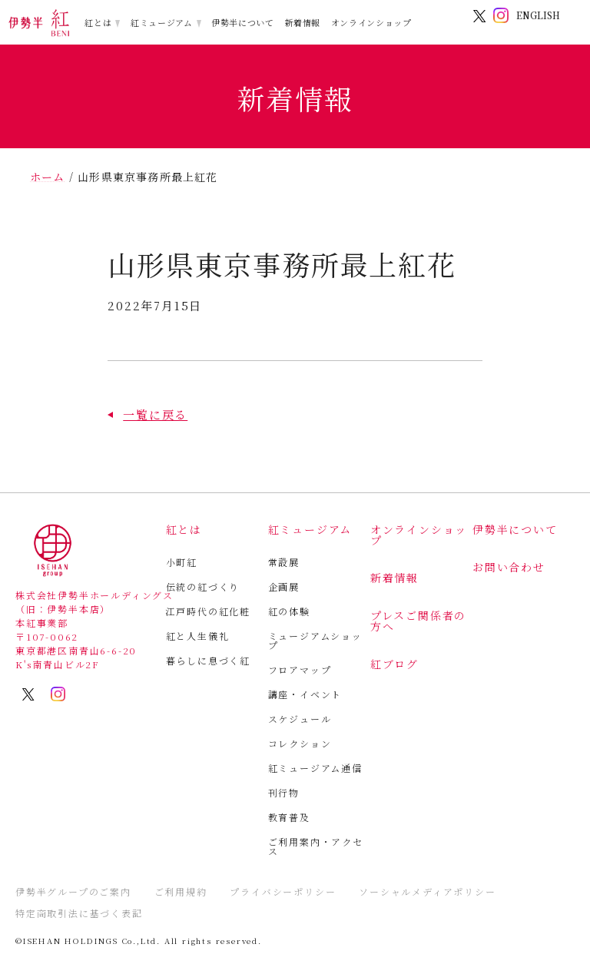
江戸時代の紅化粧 (208, 611)
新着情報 (302, 22)
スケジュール (300, 718)
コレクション (300, 743)
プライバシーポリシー (283, 891)
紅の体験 (289, 611)
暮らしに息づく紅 (208, 660)
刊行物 (284, 792)
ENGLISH (538, 15)
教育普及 (289, 816)
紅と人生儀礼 (198, 635)
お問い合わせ (508, 567)
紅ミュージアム (162, 22)
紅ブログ (394, 663)
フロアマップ (300, 669)
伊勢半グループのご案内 (73, 891)
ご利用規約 (180, 891)
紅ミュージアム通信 (315, 767)
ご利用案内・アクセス (315, 846)
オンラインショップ (371, 22)
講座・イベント (305, 694)
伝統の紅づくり (203, 586)
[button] (147, 414)
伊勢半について (242, 22)
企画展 (284, 586)
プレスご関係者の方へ (418, 621)
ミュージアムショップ (315, 640)
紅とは (98, 22)
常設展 (284, 561)
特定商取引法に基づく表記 (79, 912)
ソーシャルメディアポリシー (427, 891)
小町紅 (181, 561)
